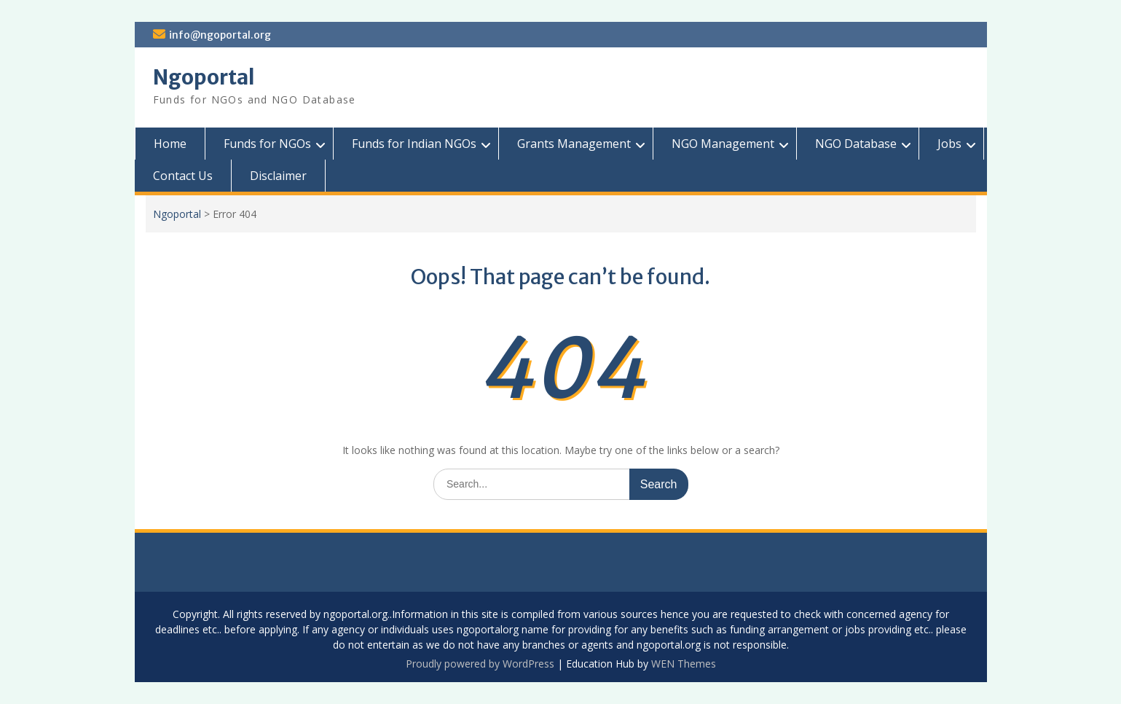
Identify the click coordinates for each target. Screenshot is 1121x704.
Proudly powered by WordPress (480, 663)
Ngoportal (204, 77)
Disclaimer (278, 176)
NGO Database (856, 144)
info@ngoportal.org (220, 35)
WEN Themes (683, 663)
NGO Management (723, 144)
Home (170, 144)
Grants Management (574, 144)
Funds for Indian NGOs (414, 144)
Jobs (949, 144)
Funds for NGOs (267, 144)
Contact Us (183, 176)
